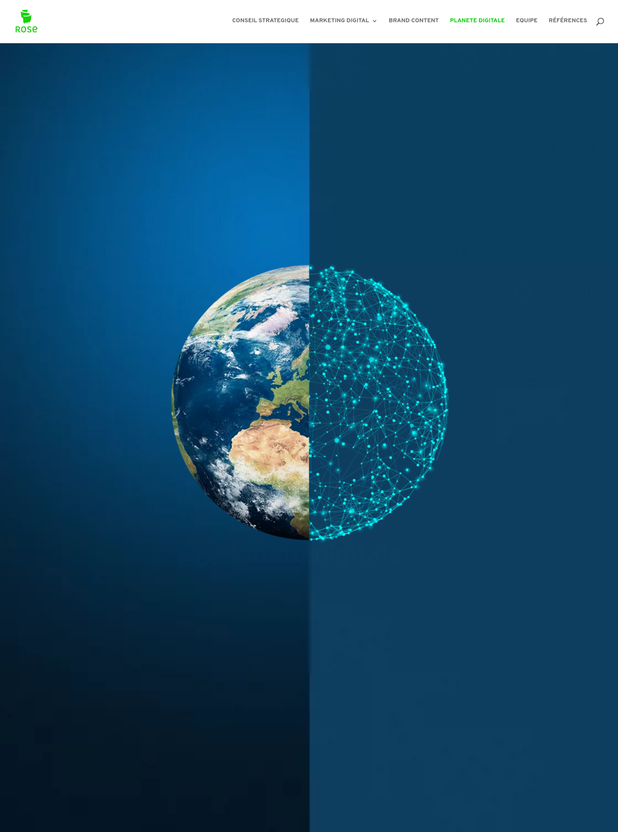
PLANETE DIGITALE (477, 22)
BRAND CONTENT (414, 22)
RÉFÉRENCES (568, 22)
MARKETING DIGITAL (339, 22)
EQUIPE (526, 22)
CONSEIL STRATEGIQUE (265, 22)
